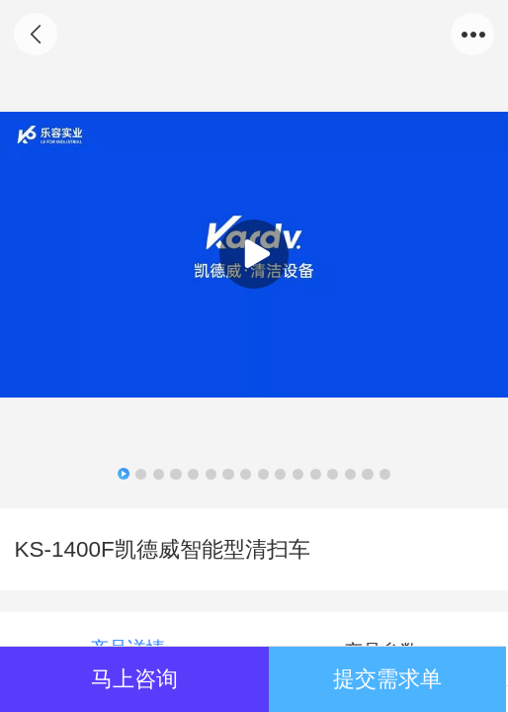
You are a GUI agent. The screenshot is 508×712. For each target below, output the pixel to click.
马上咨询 (134, 679)
